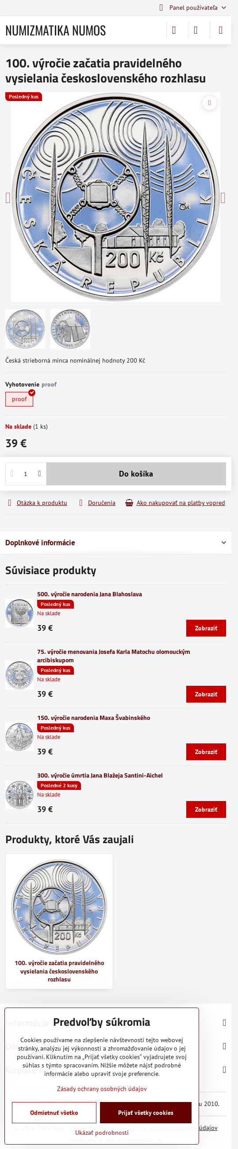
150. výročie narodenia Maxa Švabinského (93, 717)
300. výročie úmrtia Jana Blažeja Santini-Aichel (100, 775)
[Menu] (220, 30)
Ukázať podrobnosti (102, 1133)
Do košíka (136, 474)
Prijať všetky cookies (145, 1113)
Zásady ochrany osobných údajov (102, 1089)
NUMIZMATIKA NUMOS (55, 30)
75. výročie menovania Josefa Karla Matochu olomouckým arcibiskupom (113, 655)
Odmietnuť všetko (54, 1113)
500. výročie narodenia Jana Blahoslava (89, 593)
